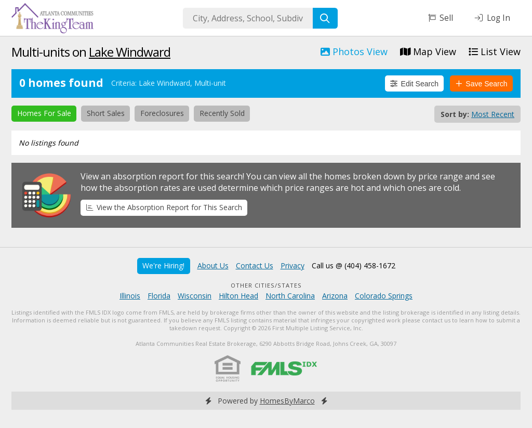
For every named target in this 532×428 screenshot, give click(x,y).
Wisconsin (194, 296)
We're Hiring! (163, 265)
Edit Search (414, 84)
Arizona (335, 296)
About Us (213, 265)
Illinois (129, 296)
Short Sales (106, 113)
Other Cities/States (266, 285)
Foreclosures (162, 113)
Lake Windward (129, 51)
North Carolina (290, 296)
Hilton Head (238, 296)
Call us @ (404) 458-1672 (353, 265)
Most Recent (492, 114)
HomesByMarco (287, 401)
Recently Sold (222, 113)
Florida (159, 296)
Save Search (482, 84)
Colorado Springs (384, 296)
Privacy (292, 265)
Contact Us (254, 265)
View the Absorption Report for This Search (164, 207)
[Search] (325, 18)
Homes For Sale (44, 113)
